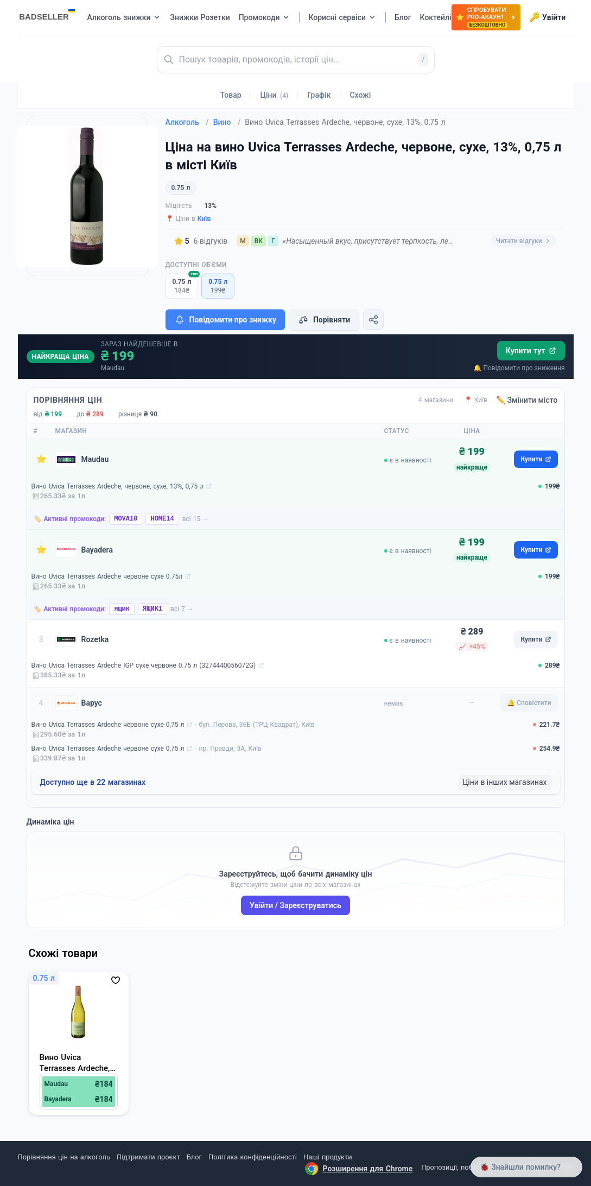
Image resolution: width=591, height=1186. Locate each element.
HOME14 (162, 519)
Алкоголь (187, 122)
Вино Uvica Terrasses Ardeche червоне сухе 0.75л (107, 576)
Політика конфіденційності (252, 1157)
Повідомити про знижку (225, 319)
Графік (319, 95)
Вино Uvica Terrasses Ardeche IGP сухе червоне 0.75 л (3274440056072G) (143, 665)
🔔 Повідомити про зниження (518, 368)
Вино (227, 122)
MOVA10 (125, 519)
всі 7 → (182, 609)
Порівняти (324, 319)
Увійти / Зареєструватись (295, 905)
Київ (204, 219)
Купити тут (531, 350)
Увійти (547, 17)
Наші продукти (327, 1157)
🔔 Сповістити (529, 703)
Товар (231, 95)
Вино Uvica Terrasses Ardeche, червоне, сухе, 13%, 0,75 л (117, 486)
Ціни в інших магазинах (504, 782)
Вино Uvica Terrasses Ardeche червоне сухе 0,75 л (108, 724)
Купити (535, 459)
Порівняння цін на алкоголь (64, 1157)
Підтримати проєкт (148, 1157)
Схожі (360, 95)
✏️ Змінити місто (527, 400)
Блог (194, 1157)
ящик (122, 609)
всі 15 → (195, 519)
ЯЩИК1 (152, 609)
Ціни (274, 95)
